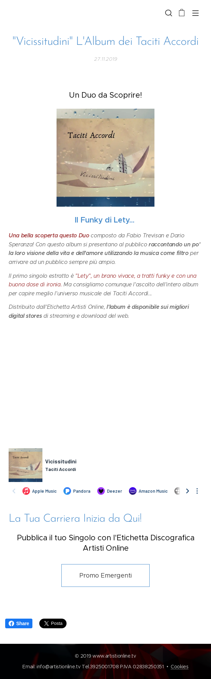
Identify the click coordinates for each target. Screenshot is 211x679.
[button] (168, 12)
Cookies (180, 666)
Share (19, 623)
